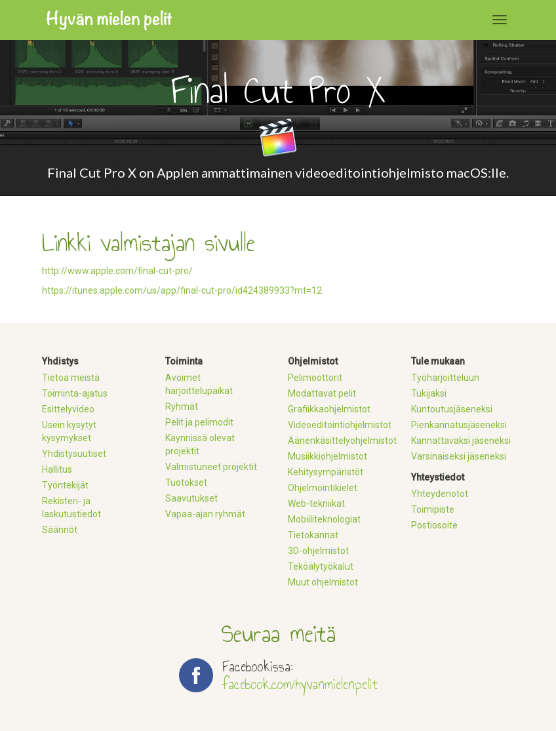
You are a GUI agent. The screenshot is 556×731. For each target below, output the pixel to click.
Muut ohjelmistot (323, 582)
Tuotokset (186, 482)
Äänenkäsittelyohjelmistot (342, 440)
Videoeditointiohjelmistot (339, 425)
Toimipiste (432, 509)
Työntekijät (65, 485)
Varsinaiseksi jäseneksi (458, 456)
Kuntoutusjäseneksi (451, 409)
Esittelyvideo (68, 409)
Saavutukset (191, 498)
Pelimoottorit (315, 377)
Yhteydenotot (439, 493)
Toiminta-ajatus (75, 393)
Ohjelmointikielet (322, 488)
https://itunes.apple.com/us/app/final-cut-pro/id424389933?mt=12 (182, 290)
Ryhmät (181, 406)
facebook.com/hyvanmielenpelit (300, 684)
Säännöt (59, 529)
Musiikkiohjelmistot (327, 456)
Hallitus (57, 469)
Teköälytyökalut (320, 566)
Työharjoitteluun (445, 377)
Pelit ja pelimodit (199, 422)
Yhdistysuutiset (74, 453)
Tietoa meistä (71, 377)
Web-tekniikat (316, 503)
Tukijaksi (429, 393)
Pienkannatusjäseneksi (459, 425)
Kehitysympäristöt (325, 472)
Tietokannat (313, 535)
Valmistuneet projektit (211, 467)
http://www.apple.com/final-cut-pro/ (117, 271)
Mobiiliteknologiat (324, 519)
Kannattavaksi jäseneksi (461, 440)
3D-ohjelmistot (318, 550)
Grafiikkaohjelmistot (329, 409)
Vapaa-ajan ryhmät (205, 514)
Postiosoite (434, 525)
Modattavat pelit (322, 393)
